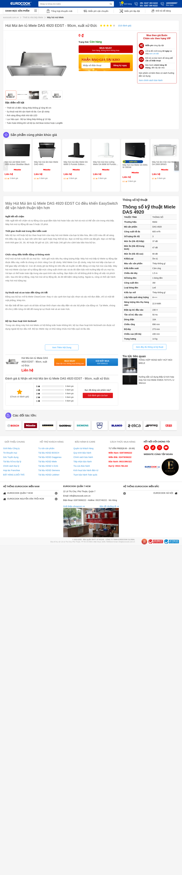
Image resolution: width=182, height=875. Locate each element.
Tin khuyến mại (10, 453)
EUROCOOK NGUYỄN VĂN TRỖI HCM (30, 499)
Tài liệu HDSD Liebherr (48, 475)
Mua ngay (70, 362)
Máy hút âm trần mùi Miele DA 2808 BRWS (164, 163)
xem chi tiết (154, 54)
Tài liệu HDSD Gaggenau (49, 457)
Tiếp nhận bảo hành (83, 461)
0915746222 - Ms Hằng (106, 500)
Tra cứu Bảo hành (82, 466)
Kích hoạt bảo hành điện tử (86, 470)
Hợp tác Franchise (11, 470)
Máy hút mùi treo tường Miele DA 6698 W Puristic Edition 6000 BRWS (104, 164)
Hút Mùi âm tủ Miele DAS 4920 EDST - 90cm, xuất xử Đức (35, 362)
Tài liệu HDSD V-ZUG (48, 466)
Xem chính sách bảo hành (151, 80)
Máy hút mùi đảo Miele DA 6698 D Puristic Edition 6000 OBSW (76, 164)
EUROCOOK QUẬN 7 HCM (30, 493)
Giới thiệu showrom (74, 506)
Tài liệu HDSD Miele (47, 461)
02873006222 (80, 500)
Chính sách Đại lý (11, 466)
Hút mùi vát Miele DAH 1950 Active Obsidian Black (17, 163)
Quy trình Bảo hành (82, 453)
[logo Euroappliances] (153, 467)
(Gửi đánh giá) (124, 25)
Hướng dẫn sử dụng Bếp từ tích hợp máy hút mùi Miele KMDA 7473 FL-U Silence (156, 380)
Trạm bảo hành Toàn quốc (85, 475)
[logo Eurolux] (171, 467)
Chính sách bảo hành (83, 457)
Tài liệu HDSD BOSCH (48, 453)
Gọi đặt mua (102, 362)
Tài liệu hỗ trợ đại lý (12, 461)
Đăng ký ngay (120, 65)
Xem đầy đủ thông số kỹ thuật (149, 347)
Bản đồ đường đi (109, 506)
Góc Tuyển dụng (10, 457)
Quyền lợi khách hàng (84, 448)
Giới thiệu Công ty (11, 448)
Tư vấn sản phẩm (46, 448)
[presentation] (5, 166)
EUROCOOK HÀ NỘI (150, 493)
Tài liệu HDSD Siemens (49, 470)
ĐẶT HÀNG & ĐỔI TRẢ (13, 475)
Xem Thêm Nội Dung (61, 347)
